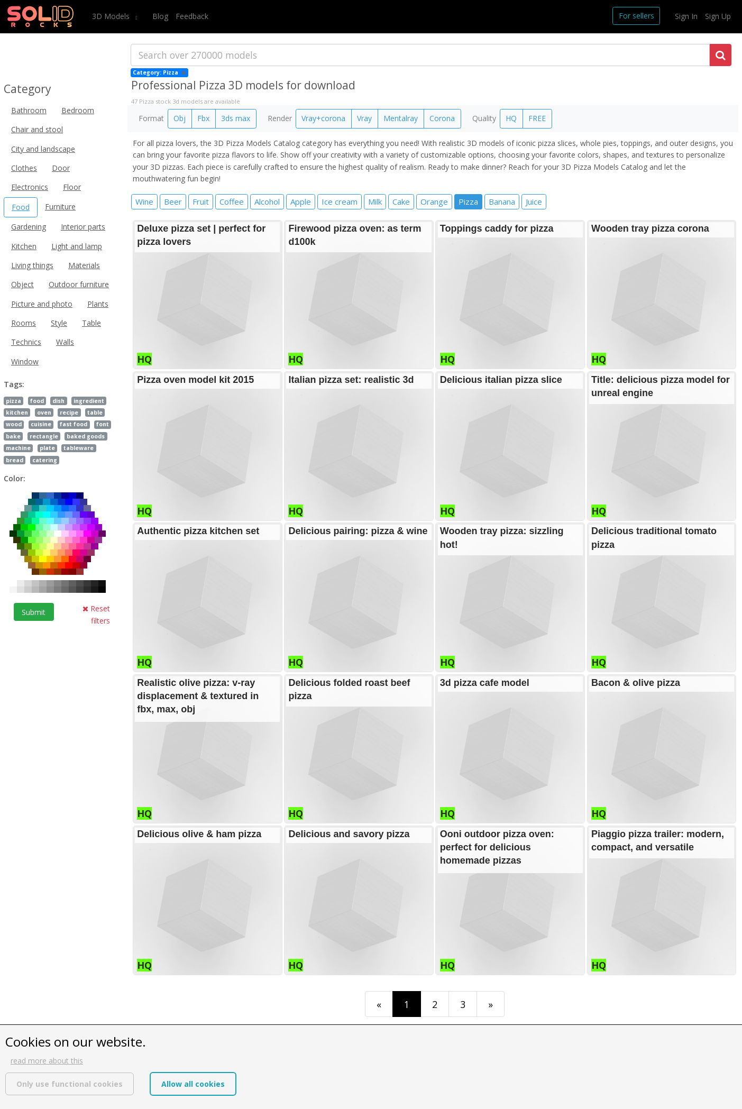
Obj (179, 118)
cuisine (41, 424)
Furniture (60, 206)
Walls (65, 342)
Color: (14, 478)
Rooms (23, 323)
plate (47, 448)
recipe (69, 412)
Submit (33, 612)
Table (91, 323)
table (95, 412)
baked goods (86, 436)
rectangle (44, 436)
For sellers (636, 16)
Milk (375, 201)
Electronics (29, 187)
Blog (160, 16)
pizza (13, 401)
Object (22, 284)
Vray (364, 118)
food (37, 401)
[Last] (491, 1004)
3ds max (235, 118)
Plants (97, 304)
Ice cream (340, 201)
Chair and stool (37, 129)
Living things (32, 265)
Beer (173, 201)
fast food (73, 424)
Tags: (14, 384)
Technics (26, 342)
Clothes (24, 168)
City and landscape (43, 149)
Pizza (468, 201)
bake (13, 436)
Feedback (192, 16)
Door (61, 168)
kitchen (17, 412)
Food (21, 207)
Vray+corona (323, 118)
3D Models (112, 16)
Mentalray (400, 118)
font (102, 424)
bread (14, 460)
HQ (511, 118)
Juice (534, 201)
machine (18, 448)
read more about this (47, 1061)
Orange (434, 201)
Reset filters (96, 614)
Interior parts (83, 227)
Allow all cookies (193, 1084)
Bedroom (77, 110)
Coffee (231, 201)
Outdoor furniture (79, 284)
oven (44, 412)
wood (14, 424)
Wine (144, 201)
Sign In (686, 16)
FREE (537, 118)
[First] (379, 1004)
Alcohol (267, 201)
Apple (300, 201)
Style (59, 323)
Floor (72, 187)
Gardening (28, 227)
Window (25, 361)
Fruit (201, 201)
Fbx (203, 118)
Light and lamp (76, 246)
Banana (502, 201)
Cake (401, 201)
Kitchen (23, 246)
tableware (78, 448)
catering (44, 460)
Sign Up (718, 16)
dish (58, 401)
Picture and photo (41, 304)
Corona (442, 118)
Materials (84, 265)
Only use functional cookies (69, 1084)
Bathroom (29, 110)
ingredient (89, 401)
